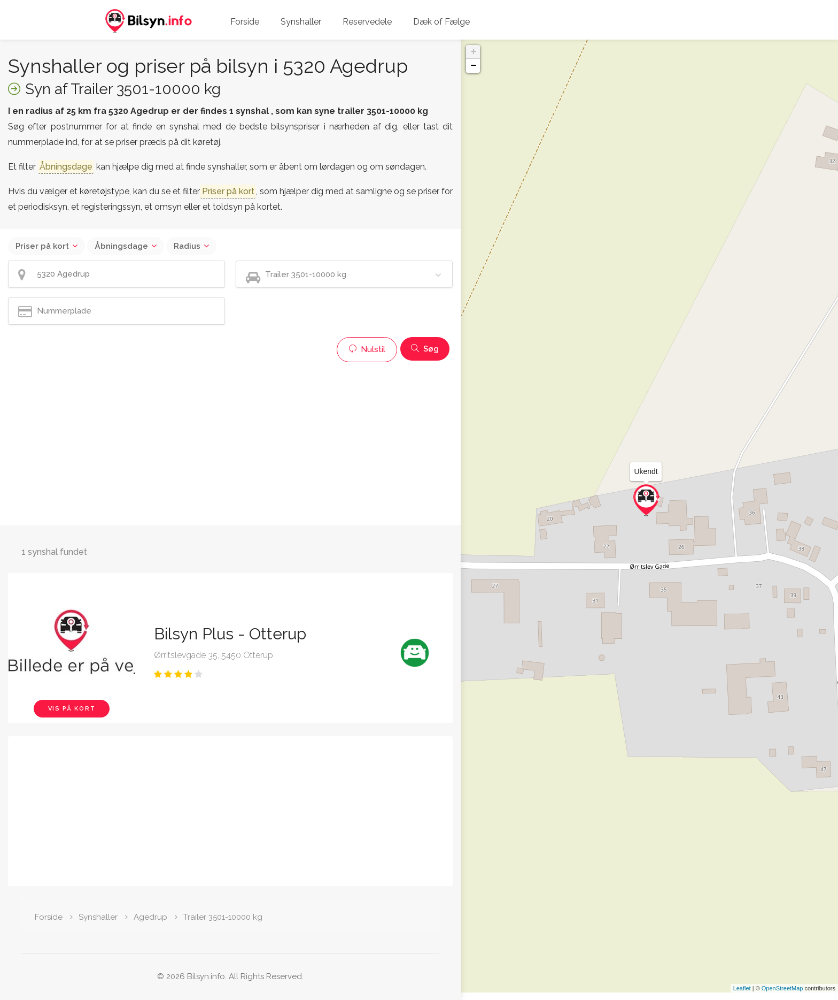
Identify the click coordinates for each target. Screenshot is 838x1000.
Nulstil (366, 349)
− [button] (473, 65)
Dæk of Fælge (441, 22)
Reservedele (367, 22)
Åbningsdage (121, 246)
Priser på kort (42, 246)
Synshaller (301, 22)
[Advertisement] (230, 442)
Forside (244, 22)
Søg (425, 349)
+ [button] (473, 51)
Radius (187, 246)
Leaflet (742, 996)
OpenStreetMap (782, 996)
